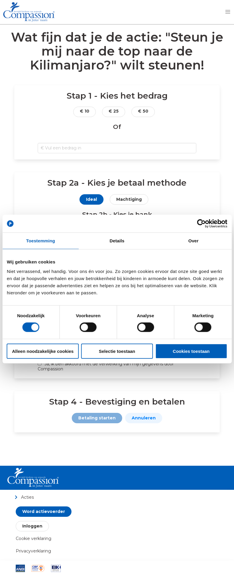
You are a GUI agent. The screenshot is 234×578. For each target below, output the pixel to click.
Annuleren (144, 418)
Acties (24, 497)
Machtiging (129, 199)
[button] (228, 12)
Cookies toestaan (191, 350)
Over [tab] (193, 240)
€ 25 (114, 111)
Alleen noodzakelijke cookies (43, 350)
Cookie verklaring (33, 538)
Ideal (91, 199)
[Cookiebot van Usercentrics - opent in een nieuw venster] (201, 223)
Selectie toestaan (117, 350)
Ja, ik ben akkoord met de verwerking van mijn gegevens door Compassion (106, 366)
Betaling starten (97, 418)
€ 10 (84, 111)
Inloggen (32, 526)
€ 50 (143, 111)
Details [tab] (117, 240)
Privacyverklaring (33, 551)
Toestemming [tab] (40, 240)
